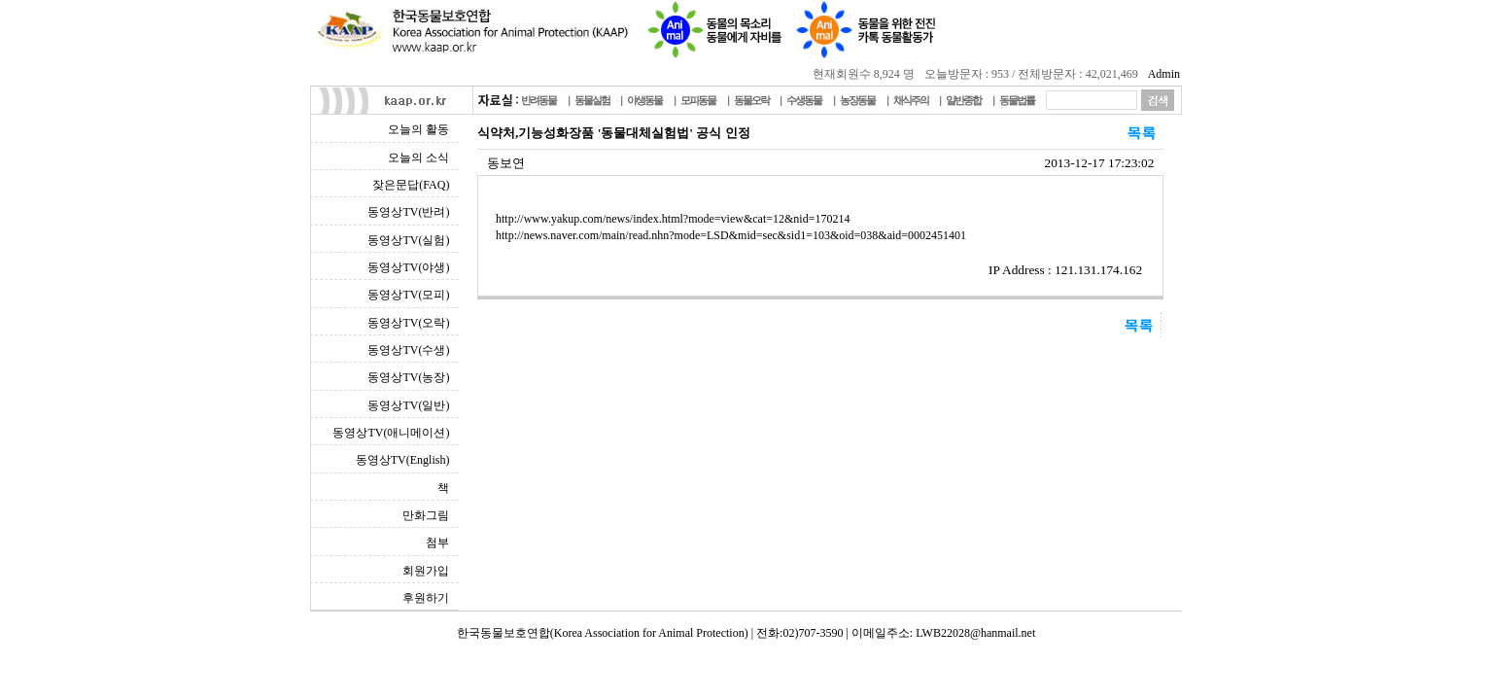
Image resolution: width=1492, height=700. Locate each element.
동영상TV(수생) (408, 350)
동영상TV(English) (403, 460)
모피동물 (697, 100)
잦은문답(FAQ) (410, 185)
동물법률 (1016, 100)
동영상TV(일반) (408, 405)
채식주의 (910, 100)
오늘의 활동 (418, 129)
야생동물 (644, 100)
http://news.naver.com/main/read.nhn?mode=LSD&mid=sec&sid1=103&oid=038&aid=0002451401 (731, 235)
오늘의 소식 (418, 157)
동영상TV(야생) (408, 267)
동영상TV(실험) (408, 240)
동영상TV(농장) (408, 377)
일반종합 (963, 100)
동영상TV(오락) (408, 323)
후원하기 (425, 598)
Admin (1164, 74)
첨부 (437, 542)
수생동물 (803, 100)
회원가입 (425, 571)
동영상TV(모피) (408, 294)
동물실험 (591, 100)
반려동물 (538, 100)
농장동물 (857, 100)
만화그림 (425, 515)
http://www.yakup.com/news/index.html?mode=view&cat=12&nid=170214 (673, 219)
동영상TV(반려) (408, 212)
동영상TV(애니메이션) (390, 432)
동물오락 (751, 100)
